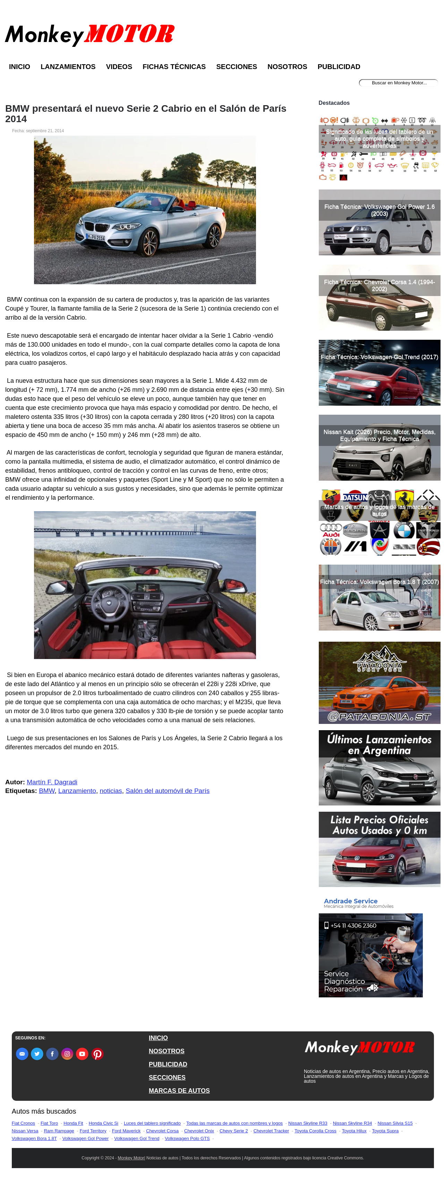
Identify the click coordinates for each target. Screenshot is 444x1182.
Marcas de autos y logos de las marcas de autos (379, 510)
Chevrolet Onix (199, 1130)
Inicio (19, 66)
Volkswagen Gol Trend (136, 1138)
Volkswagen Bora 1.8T (34, 1138)
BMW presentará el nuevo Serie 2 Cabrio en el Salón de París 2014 (146, 113)
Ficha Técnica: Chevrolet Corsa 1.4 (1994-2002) (379, 285)
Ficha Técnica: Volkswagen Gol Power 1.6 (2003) (379, 210)
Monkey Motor (131, 1158)
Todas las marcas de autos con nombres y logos (234, 1123)
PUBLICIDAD (168, 1064)
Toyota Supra (385, 1130)
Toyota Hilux (354, 1130)
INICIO (158, 1038)
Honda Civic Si (103, 1123)
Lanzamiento (77, 790)
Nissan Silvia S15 (394, 1123)
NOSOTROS (167, 1051)
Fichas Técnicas (174, 66)
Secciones (236, 66)
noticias (111, 790)
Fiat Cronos (23, 1123)
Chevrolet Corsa (162, 1130)
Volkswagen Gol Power (85, 1138)
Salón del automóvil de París (168, 790)
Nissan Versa (25, 1130)
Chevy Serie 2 (234, 1130)
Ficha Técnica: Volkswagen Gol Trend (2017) (379, 357)
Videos (119, 66)
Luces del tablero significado (152, 1123)
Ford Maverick (126, 1130)
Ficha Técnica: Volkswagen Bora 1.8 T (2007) (379, 582)
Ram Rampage (59, 1130)
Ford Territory (93, 1130)
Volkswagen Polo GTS (187, 1138)
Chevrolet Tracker (271, 1130)
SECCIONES (167, 1077)
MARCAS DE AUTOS (179, 1090)
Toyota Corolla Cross (315, 1130)
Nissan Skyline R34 (352, 1123)
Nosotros (287, 66)
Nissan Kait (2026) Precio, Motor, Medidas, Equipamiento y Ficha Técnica (380, 435)
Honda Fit (73, 1123)
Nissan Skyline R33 (307, 1123)
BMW (46, 790)
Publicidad (339, 66)
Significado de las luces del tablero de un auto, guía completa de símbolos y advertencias (379, 138)
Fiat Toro (49, 1123)
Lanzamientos (68, 66)
